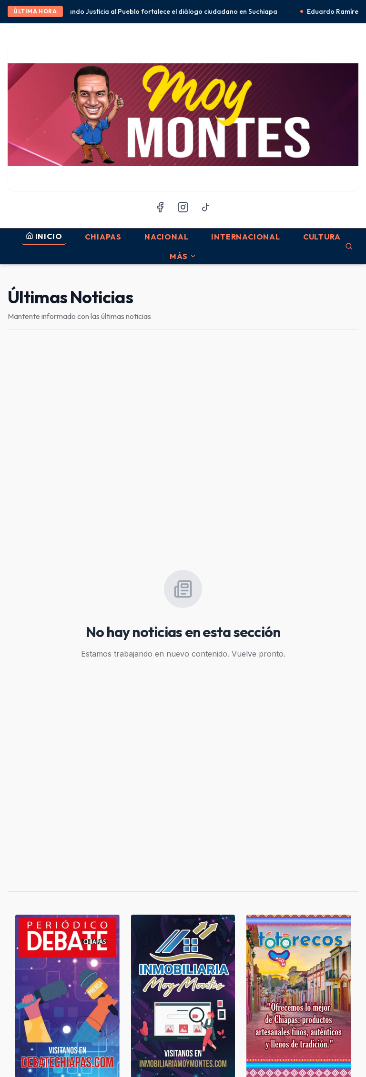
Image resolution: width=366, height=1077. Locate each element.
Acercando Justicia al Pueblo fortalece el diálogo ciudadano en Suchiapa (167, 11)
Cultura (322, 236)
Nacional (166, 236)
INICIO (44, 236)
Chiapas (103, 236)
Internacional (245, 236)
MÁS (183, 256)
